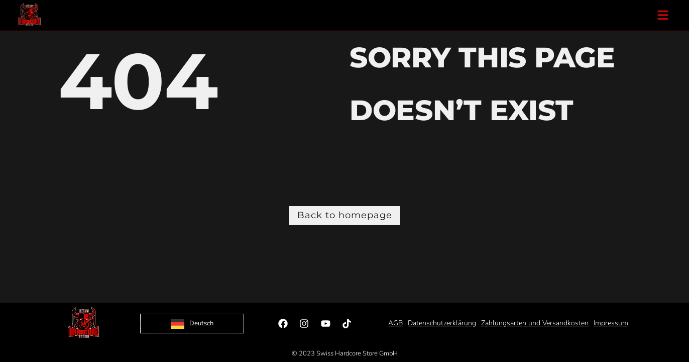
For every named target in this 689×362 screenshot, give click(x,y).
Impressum (611, 323)
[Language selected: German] (192, 323)
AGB (395, 323)
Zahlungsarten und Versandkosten (535, 323)
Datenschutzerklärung (442, 323)
